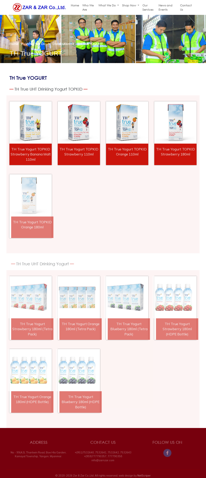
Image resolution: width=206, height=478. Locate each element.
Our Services (147, 7)
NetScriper (144, 476)
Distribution (61, 44)
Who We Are (88, 7)
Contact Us (186, 7)
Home (75, 5)
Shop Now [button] (129, 5)
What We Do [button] (107, 5)
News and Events (165, 7)
